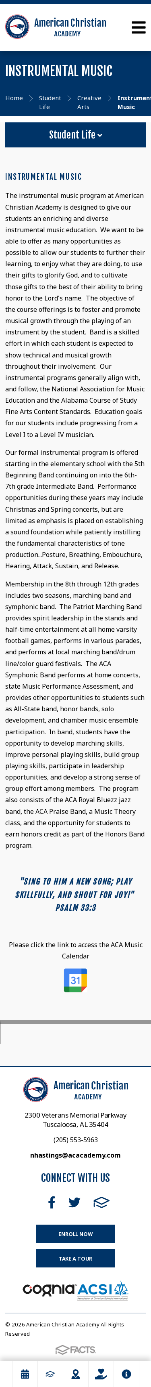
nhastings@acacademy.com (75, 1155)
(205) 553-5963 (76, 1139)
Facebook (52, 1202)
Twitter (74, 1202)
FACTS (101, 1202)
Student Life (75, 135)
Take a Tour (76, 1258)
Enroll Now (75, 1234)
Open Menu (139, 27)
